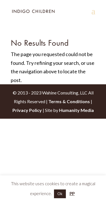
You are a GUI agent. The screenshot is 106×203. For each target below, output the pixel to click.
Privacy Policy (27, 110)
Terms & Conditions (69, 101)
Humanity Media (76, 110)
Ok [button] (59, 193)
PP (72, 193)
